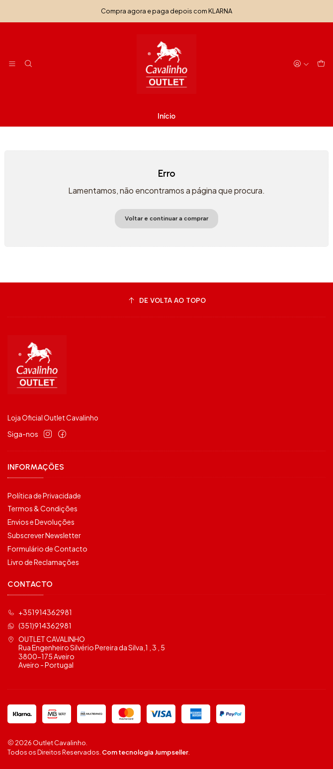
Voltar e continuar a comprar (166, 218)
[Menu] (12, 64)
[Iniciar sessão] (301, 64)
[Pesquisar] (27, 64)
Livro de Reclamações (43, 562)
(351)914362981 (39, 625)
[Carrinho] (321, 64)
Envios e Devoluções (41, 521)
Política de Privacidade (44, 495)
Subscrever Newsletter (44, 535)
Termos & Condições (42, 508)
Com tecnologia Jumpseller (145, 752)
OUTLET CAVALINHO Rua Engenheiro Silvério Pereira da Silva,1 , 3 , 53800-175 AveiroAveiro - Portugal (86, 652)
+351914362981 (39, 612)
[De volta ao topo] (166, 301)
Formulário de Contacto (47, 548)
